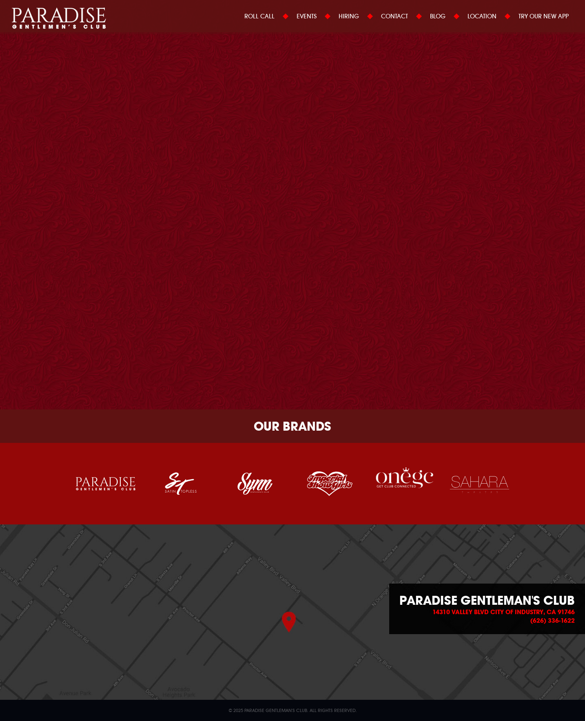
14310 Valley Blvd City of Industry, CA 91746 (503, 612)
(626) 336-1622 (552, 620)
